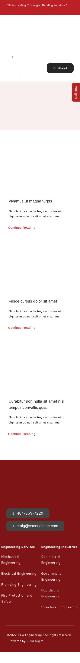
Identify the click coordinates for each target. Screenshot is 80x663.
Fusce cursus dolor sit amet (33, 301)
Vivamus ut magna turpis (30, 201)
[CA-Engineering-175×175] (19, 24)
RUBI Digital (35, 641)
